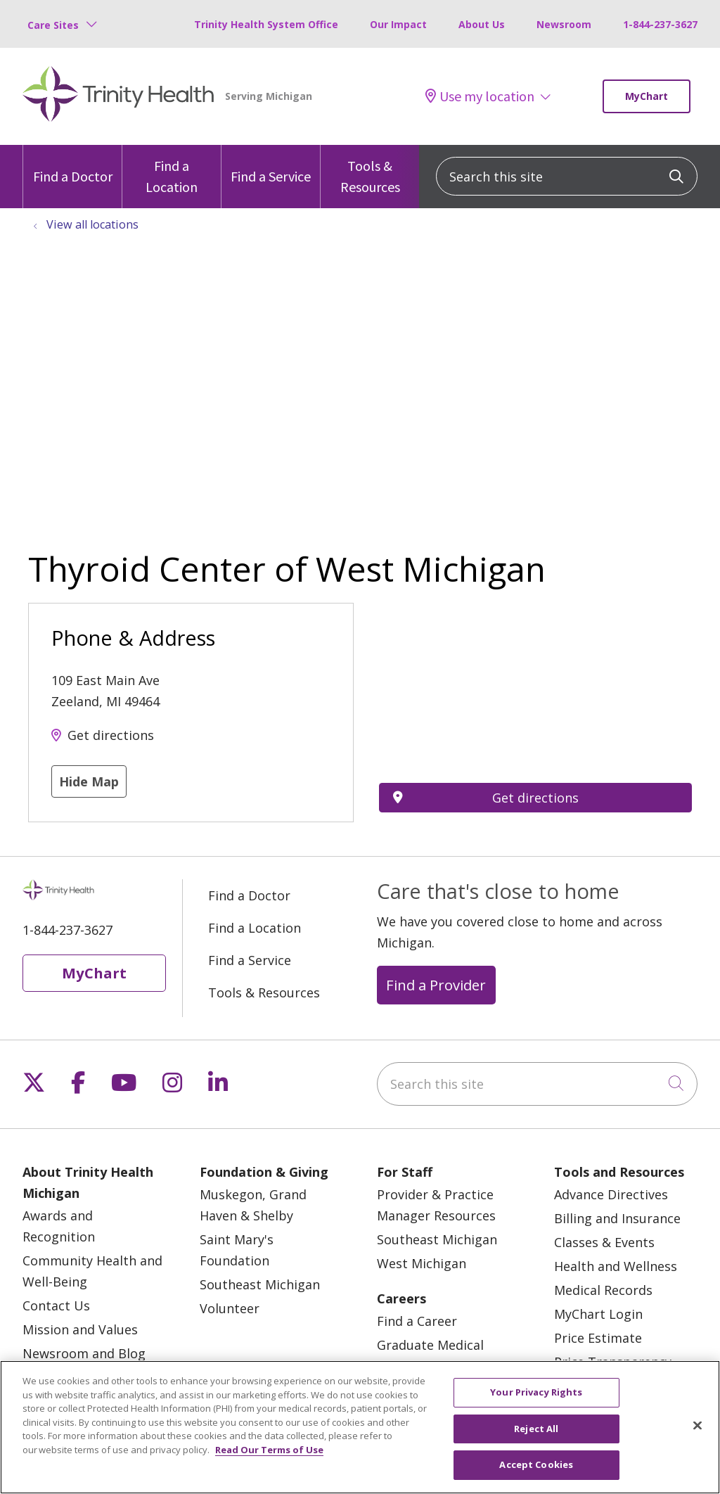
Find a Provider (436, 985)
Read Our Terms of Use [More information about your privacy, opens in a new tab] (269, 1449)
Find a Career (417, 1321)
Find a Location (171, 170)
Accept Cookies (536, 1464)
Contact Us (56, 1305)
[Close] (697, 1425)
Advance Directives (611, 1194)
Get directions (111, 735)
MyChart (646, 96)
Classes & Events (604, 1242)
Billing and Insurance (617, 1218)
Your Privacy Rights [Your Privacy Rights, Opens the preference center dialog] (536, 1392)
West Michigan (421, 1263)
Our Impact (398, 24)
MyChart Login (598, 1313)
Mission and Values (80, 1329)
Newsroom (563, 24)
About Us (481, 24)
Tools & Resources (370, 170)
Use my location (479, 96)
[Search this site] (567, 176)
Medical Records (603, 1290)
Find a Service (270, 165)
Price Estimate (598, 1337)
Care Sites (53, 25)
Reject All (536, 1428)
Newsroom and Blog (84, 1353)
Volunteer (229, 1308)
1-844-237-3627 (660, 24)
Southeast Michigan (260, 1284)
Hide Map (89, 781)
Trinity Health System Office (266, 24)
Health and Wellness (615, 1266)
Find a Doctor (72, 165)
